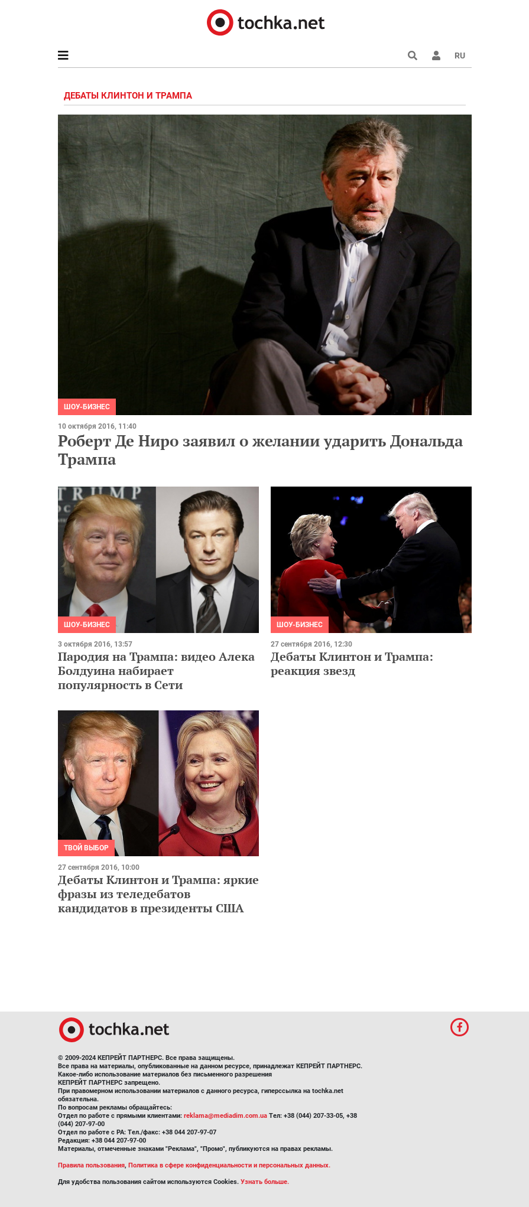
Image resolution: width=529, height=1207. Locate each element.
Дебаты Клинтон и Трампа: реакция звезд (352, 663)
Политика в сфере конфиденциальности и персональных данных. (229, 1165)
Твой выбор (86, 848)
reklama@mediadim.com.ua (225, 1116)
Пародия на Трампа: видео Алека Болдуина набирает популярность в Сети (156, 670)
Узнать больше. (265, 1182)
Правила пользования (91, 1165)
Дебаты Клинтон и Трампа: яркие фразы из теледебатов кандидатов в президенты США (158, 894)
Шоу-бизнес (87, 407)
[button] (436, 55)
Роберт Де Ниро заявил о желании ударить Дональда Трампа (260, 449)
